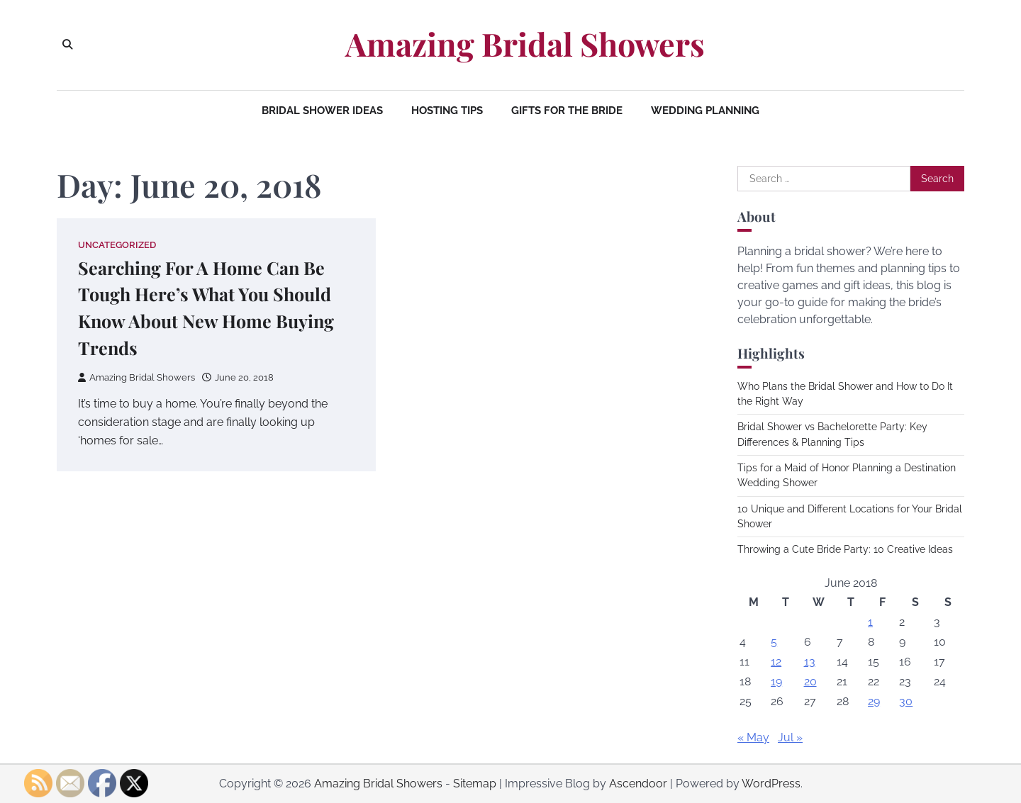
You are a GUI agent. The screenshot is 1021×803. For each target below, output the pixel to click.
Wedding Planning (705, 110)
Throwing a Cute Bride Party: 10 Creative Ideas (845, 549)
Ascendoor (638, 783)
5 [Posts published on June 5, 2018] (774, 641)
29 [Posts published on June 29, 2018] (874, 701)
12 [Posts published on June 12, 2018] (776, 661)
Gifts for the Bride (567, 110)
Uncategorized (117, 245)
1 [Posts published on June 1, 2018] (870, 622)
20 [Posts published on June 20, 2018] (810, 681)
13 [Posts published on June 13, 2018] (809, 661)
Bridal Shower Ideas (322, 110)
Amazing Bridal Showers (525, 44)
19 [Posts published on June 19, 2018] (776, 681)
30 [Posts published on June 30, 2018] (906, 701)
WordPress (771, 783)
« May (753, 737)
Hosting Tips (447, 110)
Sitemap (474, 783)
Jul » (790, 737)
